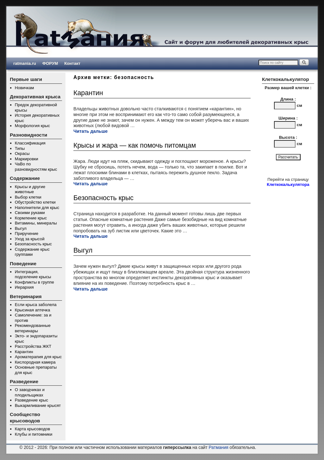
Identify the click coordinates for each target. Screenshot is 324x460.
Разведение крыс (31, 400)
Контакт (72, 63)
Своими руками (30, 212)
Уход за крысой (30, 238)
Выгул (21, 228)
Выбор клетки (28, 197)
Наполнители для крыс (37, 207)
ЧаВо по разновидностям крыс (36, 167)
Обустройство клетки (35, 202)
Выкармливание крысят (38, 405)
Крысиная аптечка (32, 310)
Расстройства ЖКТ (33, 346)
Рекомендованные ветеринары (33, 328)
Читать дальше (90, 131)
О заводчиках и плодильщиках (30, 392)
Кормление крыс (31, 218)
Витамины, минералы (36, 223)
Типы (20, 148)
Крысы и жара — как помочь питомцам (134, 145)
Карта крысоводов (32, 428)
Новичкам (24, 87)
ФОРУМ (50, 63)
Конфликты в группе (34, 282)
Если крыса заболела (36, 304)
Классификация (30, 143)
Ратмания (218, 447)
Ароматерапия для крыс (38, 356)
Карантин (24, 351)
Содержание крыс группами (32, 252)
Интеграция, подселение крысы (33, 274)
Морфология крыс (32, 125)
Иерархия (24, 287)
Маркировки (26, 158)
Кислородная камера (35, 362)
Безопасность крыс (33, 244)
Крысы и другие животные (30, 189)
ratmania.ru (24, 63)
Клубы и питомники (33, 434)
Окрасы (22, 153)
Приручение (26, 233)
